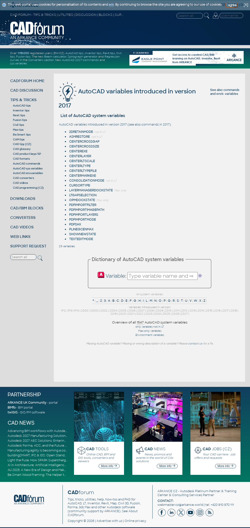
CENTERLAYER (80, 156)
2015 (209, 310)
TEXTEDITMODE (81, 239)
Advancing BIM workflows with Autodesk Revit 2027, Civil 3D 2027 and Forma (65, 431)
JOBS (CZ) (217, 449)
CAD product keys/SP (27, 154)
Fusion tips (23, 56)
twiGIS (13, 412)
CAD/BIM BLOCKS (26, 208)
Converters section (41, 60)
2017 (225, 310)
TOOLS (97, 449)
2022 (139, 313)
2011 (176, 310)
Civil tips (18, 125)
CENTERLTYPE (80, 166)
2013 (192, 310)
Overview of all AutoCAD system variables (150, 322)
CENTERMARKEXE (82, 176)
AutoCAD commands (26, 163)
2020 (122, 313)
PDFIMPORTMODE (82, 220)
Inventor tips (93, 53)
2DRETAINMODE (81, 132)
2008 (150, 310)
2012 (184, 310)
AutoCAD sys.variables (28, 168)
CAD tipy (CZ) (22, 144)
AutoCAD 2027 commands (80, 60)
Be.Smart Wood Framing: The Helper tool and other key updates (55, 475)
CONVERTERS (23, 217)
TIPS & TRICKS (23, 100)
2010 (168, 310)
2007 (141, 310)
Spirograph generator (83, 56)
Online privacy (135, 521)
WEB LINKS (20, 236)
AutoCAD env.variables (28, 173)
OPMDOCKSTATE (82, 200)
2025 (166, 313)
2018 (233, 310)
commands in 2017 (155, 125)
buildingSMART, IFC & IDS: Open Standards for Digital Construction (57, 455)
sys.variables (18, 63)
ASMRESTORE (79, 137)
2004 (113, 310)
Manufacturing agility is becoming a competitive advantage (52, 450)
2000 (84, 310)
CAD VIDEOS (22, 227)
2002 (104, 310)
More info (109, 466)
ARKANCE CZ (167, 491)
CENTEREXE (78, 151)
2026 (175, 313)
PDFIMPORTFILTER (82, 205)
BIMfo (12, 408)
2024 (157, 313)
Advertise (103, 521)
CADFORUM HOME (27, 80)
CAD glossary (22, 149)
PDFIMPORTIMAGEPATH (86, 210)
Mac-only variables (149, 330)
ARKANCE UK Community (27, 403)
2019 (113, 313)
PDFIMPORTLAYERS (83, 215)
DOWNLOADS (22, 198)
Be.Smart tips (22, 134)
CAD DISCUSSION (26, 90)
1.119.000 (23, 53)
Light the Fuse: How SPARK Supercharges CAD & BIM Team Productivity (61, 460)
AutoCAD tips (74, 53)
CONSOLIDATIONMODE (86, 181)
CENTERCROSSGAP (84, 142)
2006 (131, 310)
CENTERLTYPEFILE (83, 171)
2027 (184, 313)
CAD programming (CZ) (28, 187)
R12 (63, 310)
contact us (195, 343)
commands (231, 90)
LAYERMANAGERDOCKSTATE (91, 190)
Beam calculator (55, 56)
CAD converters (23, 178)
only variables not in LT (149, 326)
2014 (201, 310)
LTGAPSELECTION (82, 195)
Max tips (18, 129)
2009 (159, 310)
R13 (70, 310)
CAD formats (21, 158)
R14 (76, 310)
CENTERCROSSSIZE (84, 146)
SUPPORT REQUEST (28, 246)
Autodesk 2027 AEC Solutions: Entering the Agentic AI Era (51, 441)
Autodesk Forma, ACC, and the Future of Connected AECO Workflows (60, 446)
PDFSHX (75, 224)
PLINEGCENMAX (81, 229)
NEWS (155, 449)
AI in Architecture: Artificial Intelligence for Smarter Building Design (58, 465)
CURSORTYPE (79, 185)
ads (111, 5)
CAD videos (20, 183)
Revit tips (109, 53)
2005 (122, 310)
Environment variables (149, 335)
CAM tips (19, 139)
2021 (131, 313)
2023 (148, 313)
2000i (94, 310)
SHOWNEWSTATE (82, 234)
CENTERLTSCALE (82, 161)
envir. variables (227, 94)
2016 (217, 310)
